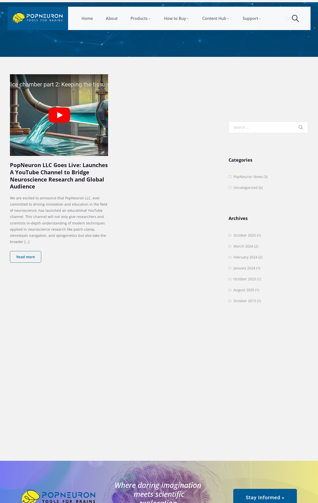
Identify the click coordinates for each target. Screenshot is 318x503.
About (112, 16)
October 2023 (245, 279)
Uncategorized (246, 187)
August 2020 (244, 289)
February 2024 (245, 257)
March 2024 (243, 246)
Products (139, 16)
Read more (25, 256)
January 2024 (244, 268)
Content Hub (214, 16)
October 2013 (245, 300)
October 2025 (245, 235)
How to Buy (175, 16)
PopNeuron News (248, 176)
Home (87, 16)
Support (250, 16)
